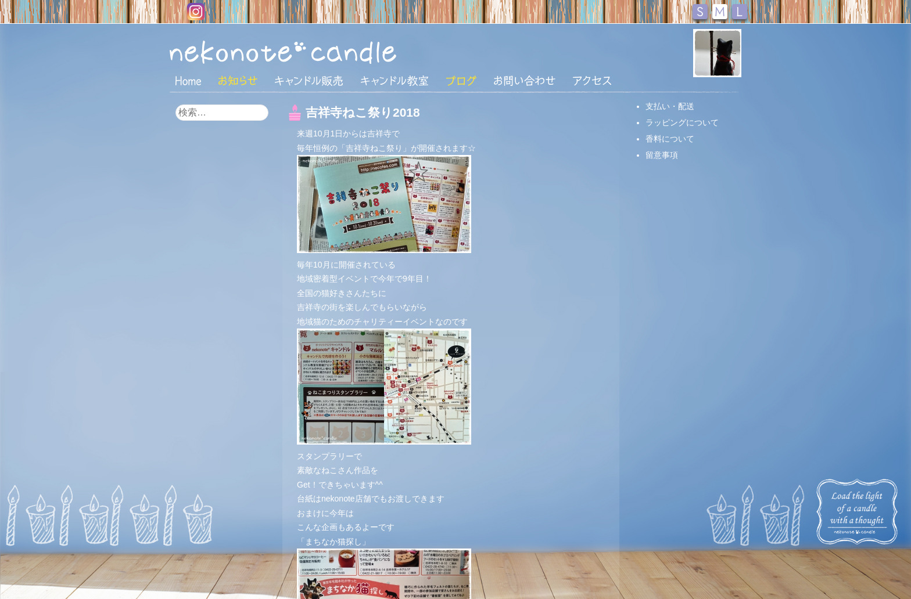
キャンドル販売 (309, 80)
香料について (669, 138)
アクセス (592, 80)
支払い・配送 (669, 106)
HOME (188, 80)
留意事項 (661, 155)
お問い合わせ (524, 80)
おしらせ (237, 80)
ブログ (461, 80)
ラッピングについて (682, 122)
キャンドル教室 (394, 80)
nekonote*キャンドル (318, 52)
